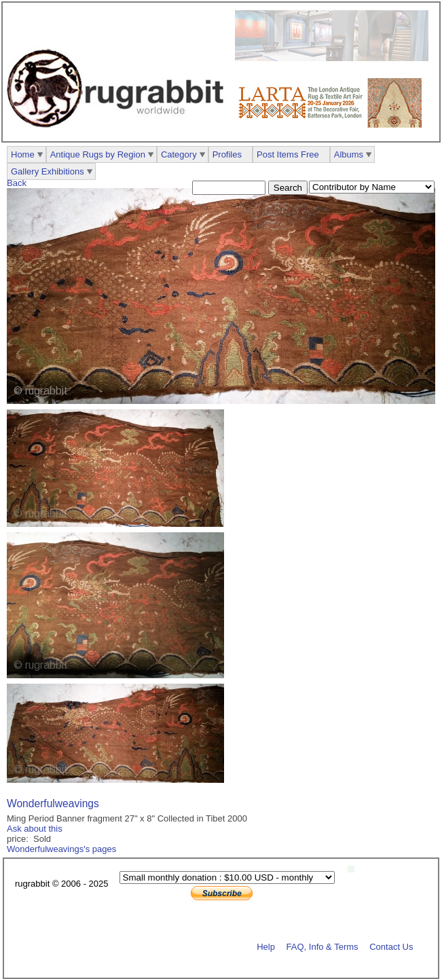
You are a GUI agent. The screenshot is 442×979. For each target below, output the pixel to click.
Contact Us (391, 946)
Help (266, 946)
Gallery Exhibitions (47, 171)
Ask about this (34, 829)
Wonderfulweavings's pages (61, 849)
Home (23, 154)
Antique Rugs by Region (97, 154)
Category (179, 154)
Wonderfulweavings (53, 803)
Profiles (227, 154)
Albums (348, 154)
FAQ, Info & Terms (322, 946)
